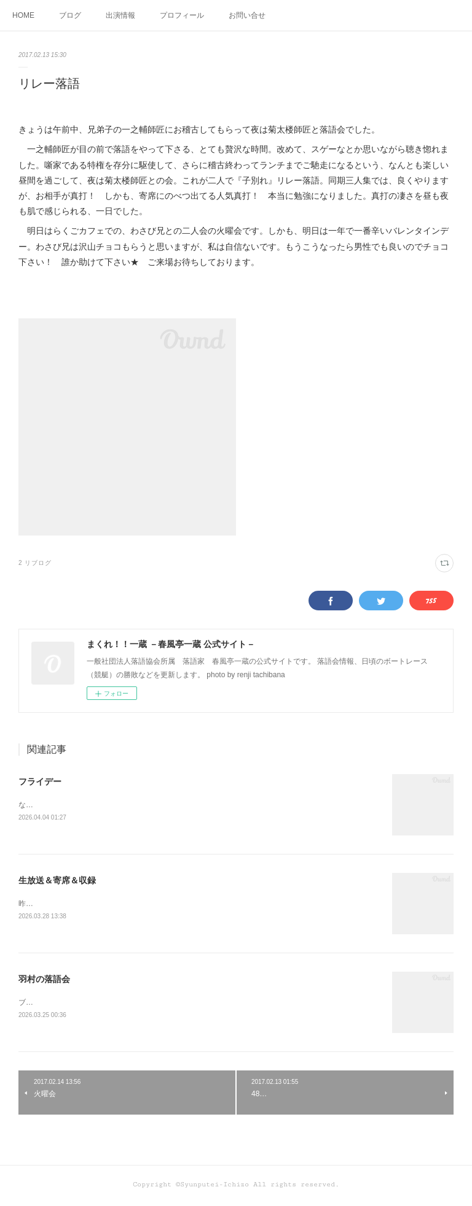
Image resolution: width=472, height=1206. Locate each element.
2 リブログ (35, 562)
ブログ (70, 15)
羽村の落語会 (44, 981)
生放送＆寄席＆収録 (57, 881)
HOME (23, 15)
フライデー (39, 781)
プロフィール (182, 15)
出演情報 (120, 15)
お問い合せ (247, 15)
